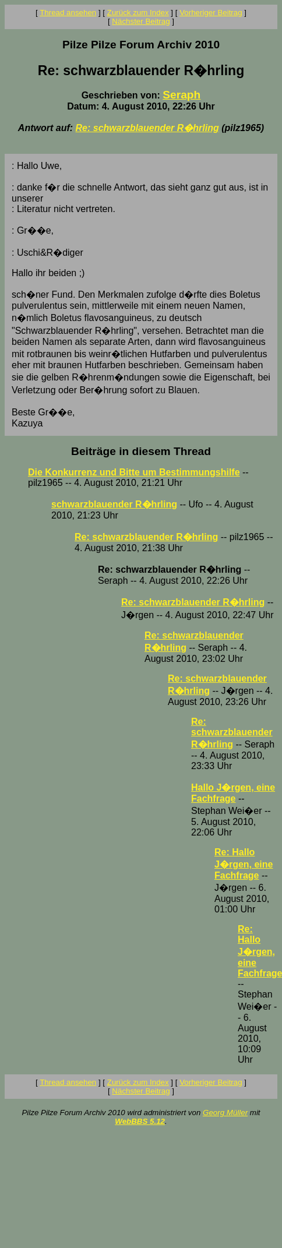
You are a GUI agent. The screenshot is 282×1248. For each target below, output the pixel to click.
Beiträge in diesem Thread (141, 451)
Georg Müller (225, 1112)
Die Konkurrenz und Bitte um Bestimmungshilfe (134, 472)
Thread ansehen (68, 12)
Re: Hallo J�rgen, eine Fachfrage (243, 863)
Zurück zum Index (138, 12)
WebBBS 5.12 (140, 1121)
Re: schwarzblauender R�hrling (147, 128)
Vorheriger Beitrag (210, 12)
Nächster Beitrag (141, 21)
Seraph (181, 95)
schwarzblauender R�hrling (114, 504)
